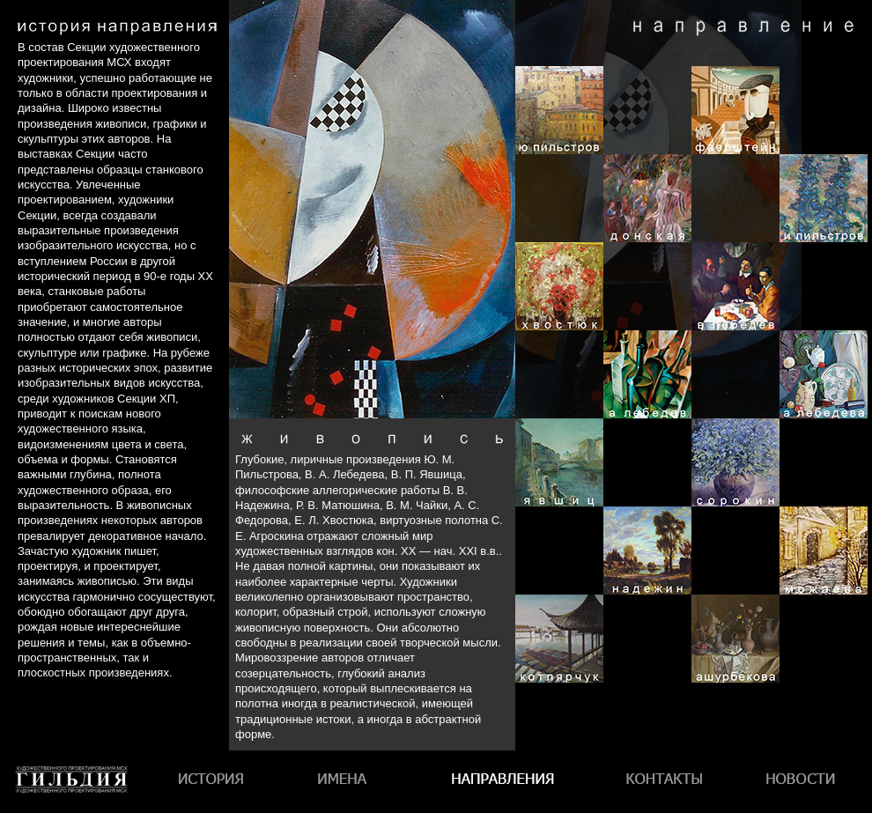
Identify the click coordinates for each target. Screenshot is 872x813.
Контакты (661, 781)
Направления (501, 781)
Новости (800, 781)
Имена (347, 781)
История (213, 781)
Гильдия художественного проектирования (72, 812)
